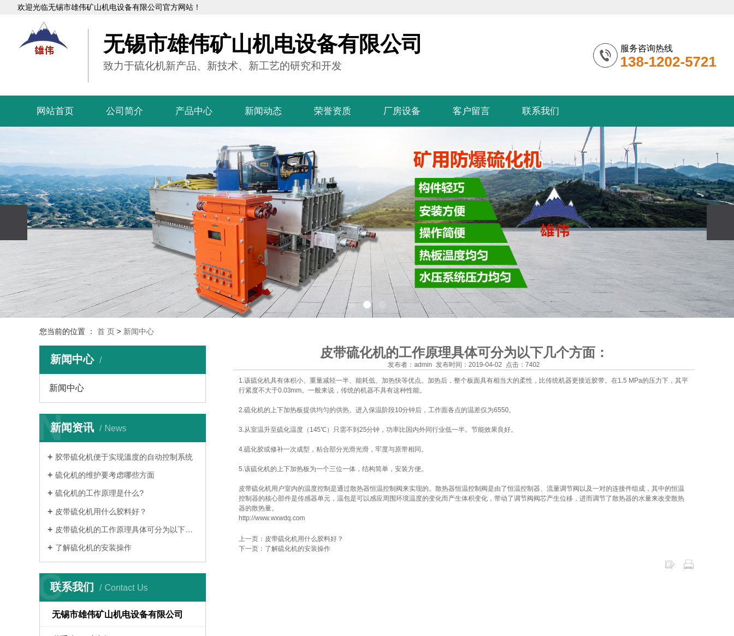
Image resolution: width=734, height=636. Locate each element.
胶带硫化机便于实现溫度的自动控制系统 (124, 457)
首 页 (106, 331)
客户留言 (471, 111)
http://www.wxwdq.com (272, 518)
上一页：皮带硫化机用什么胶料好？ (291, 539)
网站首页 (55, 111)
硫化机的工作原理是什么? (99, 493)
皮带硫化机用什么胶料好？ (101, 511)
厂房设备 (402, 111)
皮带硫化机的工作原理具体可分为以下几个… (126, 529)
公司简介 (124, 111)
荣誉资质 (332, 111)
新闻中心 (138, 331)
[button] (352, 304)
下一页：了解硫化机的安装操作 (284, 548)
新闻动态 (263, 111)
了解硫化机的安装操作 (93, 547)
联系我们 (540, 111)
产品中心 (193, 111)
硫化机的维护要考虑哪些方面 (105, 475)
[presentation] (13, 222)
